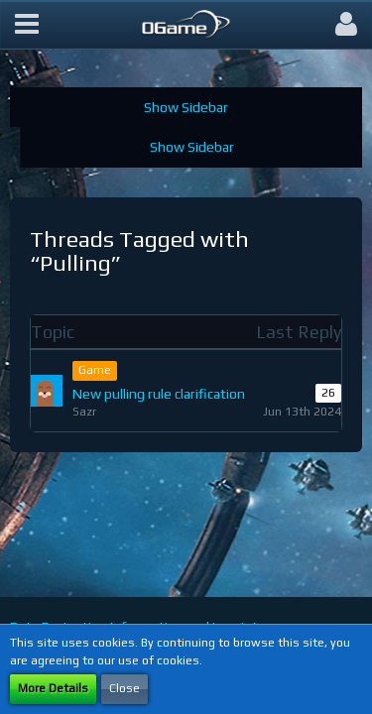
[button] (27, 25)
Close (124, 688)
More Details (53, 688)
